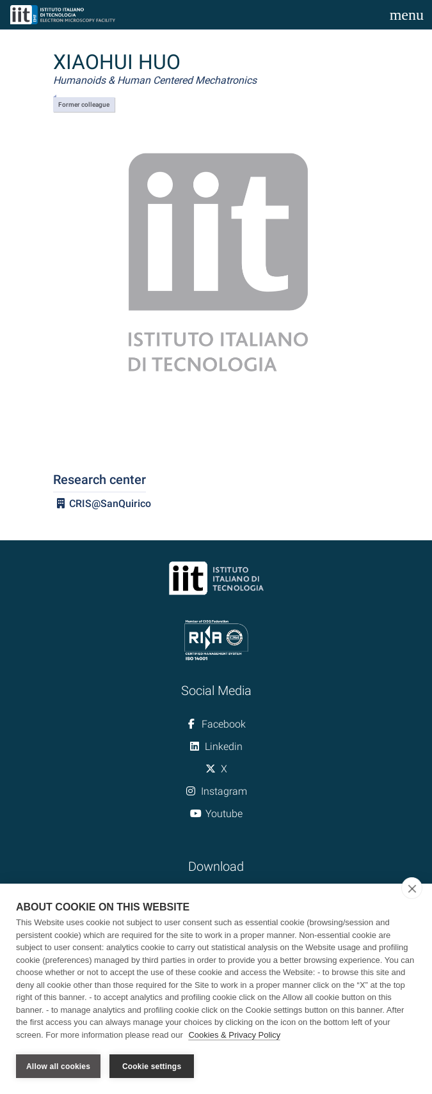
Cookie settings (151, 1066)
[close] (411, 889)
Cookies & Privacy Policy (234, 1035)
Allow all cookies (58, 1066)
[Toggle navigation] (406, 15)
